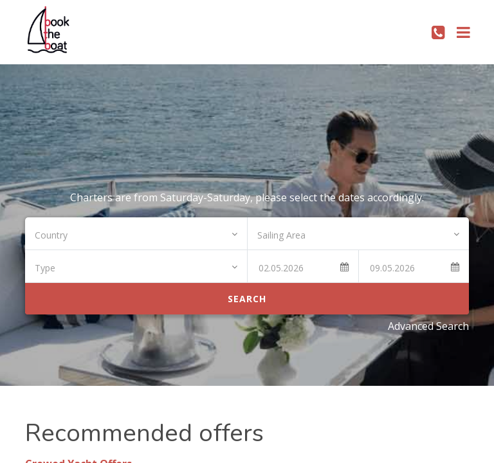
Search (247, 299)
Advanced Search (428, 326)
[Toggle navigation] (463, 32)
